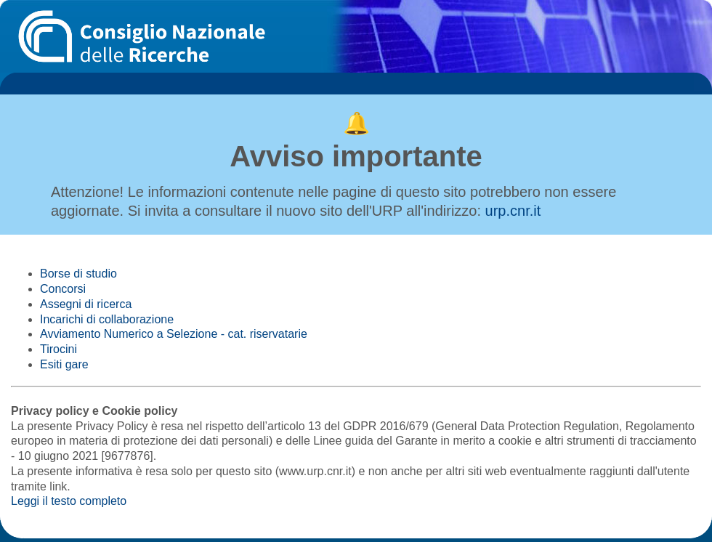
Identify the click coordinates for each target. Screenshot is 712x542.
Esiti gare (64, 364)
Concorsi (63, 289)
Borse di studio (78, 273)
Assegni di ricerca (86, 304)
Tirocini (58, 349)
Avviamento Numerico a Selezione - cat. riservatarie (173, 334)
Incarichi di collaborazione (107, 319)
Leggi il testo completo (68, 501)
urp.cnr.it (513, 211)
